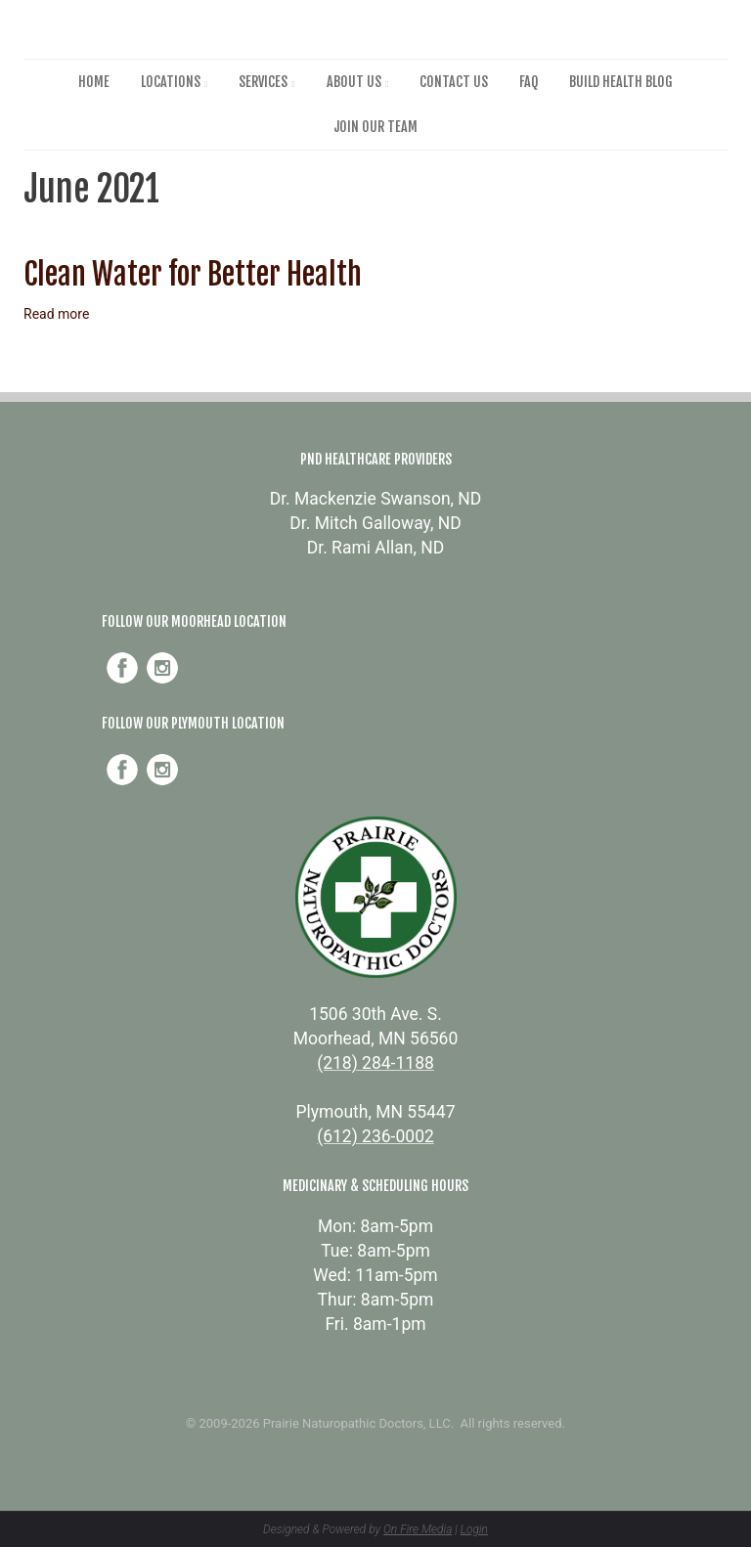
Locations (170, 81)
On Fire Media (417, 1529)
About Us (354, 81)
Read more (56, 314)
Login (474, 1529)
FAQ (528, 81)
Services (263, 81)
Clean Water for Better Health (192, 274)
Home (94, 81)
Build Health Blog (621, 81)
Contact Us (454, 81)
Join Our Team (375, 126)
